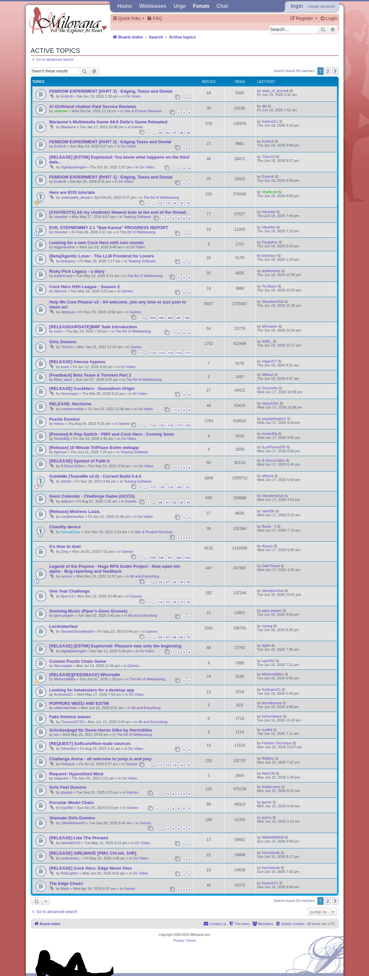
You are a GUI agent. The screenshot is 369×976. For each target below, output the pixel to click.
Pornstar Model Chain (71, 802)
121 (187, 487)
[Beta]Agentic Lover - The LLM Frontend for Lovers (101, 256)
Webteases (152, 6)
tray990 (67, 808)
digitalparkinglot (73, 167)
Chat (222, 6)
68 (174, 637)
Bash (65, 889)
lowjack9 (61, 778)
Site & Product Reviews (143, 111)
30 (188, 582)
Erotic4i (67, 96)
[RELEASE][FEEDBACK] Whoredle (84, 674)
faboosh (60, 291)
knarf (65, 367)
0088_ (267, 341)
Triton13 (268, 157)
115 (170, 353)
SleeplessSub (273, 301)
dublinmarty (63, 276)
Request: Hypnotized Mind (76, 773)
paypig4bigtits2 (274, 419)
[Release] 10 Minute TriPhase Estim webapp (94, 447)
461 (178, 318)
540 (161, 557)
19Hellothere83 (73, 823)
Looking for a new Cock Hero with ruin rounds (96, 242)
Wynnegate (63, 666)
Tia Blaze (269, 286)
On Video (133, 96)
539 (152, 557)
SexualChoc (70, 532)
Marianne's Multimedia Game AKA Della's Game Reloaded (108, 121)
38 (181, 133)
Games (137, 127)
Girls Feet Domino (68, 787)
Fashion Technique (277, 743)
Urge (180, 6)
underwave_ (70, 858)
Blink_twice (63, 379)
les (56, 734)
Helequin (68, 312)
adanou (67, 501)
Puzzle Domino (64, 419)
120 (178, 487)
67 (167, 637)
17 (181, 602)
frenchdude (271, 853)
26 (160, 582)
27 (167, 582)
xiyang (267, 626)
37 (174, 133)
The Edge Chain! (66, 883)
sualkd (267, 730)
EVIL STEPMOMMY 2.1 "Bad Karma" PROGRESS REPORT (108, 227)
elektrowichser (65, 708)
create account (321, 6)
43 (181, 502)
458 (152, 318)
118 (187, 425)
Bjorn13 (67, 596)
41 (167, 502)
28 (174, 582)
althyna (267, 476)
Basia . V (269, 526)
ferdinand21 (63, 694)
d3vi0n (66, 481)
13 (167, 203)
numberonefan (72, 409)
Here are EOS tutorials (72, 192)
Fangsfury (270, 242)
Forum (201, 6)
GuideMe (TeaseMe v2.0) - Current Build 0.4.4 (95, 476)
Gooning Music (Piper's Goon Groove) (88, 611)
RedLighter (69, 873)
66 (160, 637)
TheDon (67, 347)
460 (170, 318)
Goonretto (270, 388)
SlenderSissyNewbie (77, 631)
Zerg (64, 551)
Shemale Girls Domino (72, 817)
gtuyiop (66, 792)
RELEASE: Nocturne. (70, 403)
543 (187, 557)
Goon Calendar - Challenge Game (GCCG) (92, 496)
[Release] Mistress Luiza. (75, 511)
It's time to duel (65, 546)
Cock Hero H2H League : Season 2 (84, 286)
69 (181, 637)
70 (188, 637)
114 (161, 353)
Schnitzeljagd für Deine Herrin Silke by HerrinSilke (100, 730)
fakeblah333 (70, 843)
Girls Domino (62, 341)
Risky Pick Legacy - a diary (77, 271)
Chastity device (65, 526)
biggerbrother (64, 247)
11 (160, 765)
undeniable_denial (75, 197)
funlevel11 (270, 121)
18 (188, 602)
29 (181, 582)
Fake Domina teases (70, 716)
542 (178, 557)
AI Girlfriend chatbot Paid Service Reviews (92, 106)
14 (174, 203)
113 (152, 353)
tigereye (60, 452)
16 (188, 203)
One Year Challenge (69, 591)
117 (187, 353)
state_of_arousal (275, 91)
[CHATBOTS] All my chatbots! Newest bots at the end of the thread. (118, 212)
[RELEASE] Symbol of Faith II (79, 460)
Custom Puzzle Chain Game (77, 661)
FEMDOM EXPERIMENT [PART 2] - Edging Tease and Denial (110, 141)
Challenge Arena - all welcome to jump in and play (100, 758)
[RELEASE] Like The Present (78, 837)
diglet (266, 645)
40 (160, 502)
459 (161, 318)
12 (160, 203)
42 (174, 502)
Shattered (269, 192)
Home (124, 6)
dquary (267, 546)
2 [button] (328, 71)
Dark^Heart (271, 566)
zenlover (61, 111)
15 (181, 203)
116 (178, 353)
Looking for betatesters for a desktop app (91, 690)
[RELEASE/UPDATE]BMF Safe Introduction (93, 326)
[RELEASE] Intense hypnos (77, 361)
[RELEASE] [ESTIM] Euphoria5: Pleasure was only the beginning (115, 645)
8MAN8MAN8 (273, 837)
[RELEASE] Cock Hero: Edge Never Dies (90, 868)
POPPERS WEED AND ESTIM (79, 703)
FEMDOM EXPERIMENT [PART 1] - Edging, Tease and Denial (111, 177)
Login (297, 6)
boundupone (272, 703)
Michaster (269, 326)
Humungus (69, 393)
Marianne (68, 127)
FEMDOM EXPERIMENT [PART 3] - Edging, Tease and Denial (111, 91)
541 (170, 557)
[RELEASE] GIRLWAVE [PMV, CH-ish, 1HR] (93, 853)
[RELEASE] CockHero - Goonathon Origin (92, 388)
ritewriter (61, 217)
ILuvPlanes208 (274, 447)
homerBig (61, 439)
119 (170, 487)
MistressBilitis (65, 679)
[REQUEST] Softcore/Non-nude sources (90, 743)
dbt (264, 106)
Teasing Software (137, 217)
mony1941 (270, 403)
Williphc (268, 758)
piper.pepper (64, 615)
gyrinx (266, 802)
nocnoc (66, 576)
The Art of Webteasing (161, 197)
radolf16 (268, 661)
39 (188, 133)
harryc (59, 424)
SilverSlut (68, 749)
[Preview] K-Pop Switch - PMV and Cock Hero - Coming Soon (111, 434)
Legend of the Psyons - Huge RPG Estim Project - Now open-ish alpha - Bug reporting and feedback (114, 569)
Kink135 (268, 773)
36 (167, 133)
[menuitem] (154, 18)
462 (187, 318)
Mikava (267, 375)
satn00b (268, 511)
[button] (335, 71)
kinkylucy (68, 261)
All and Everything (144, 576)
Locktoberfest (63, 626)
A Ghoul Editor (72, 466)
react (58, 331)
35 (160, 133)
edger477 (269, 361)
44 (188, 502)
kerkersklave (272, 716)
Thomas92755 (72, 722)
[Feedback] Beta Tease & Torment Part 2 (90, 375)
